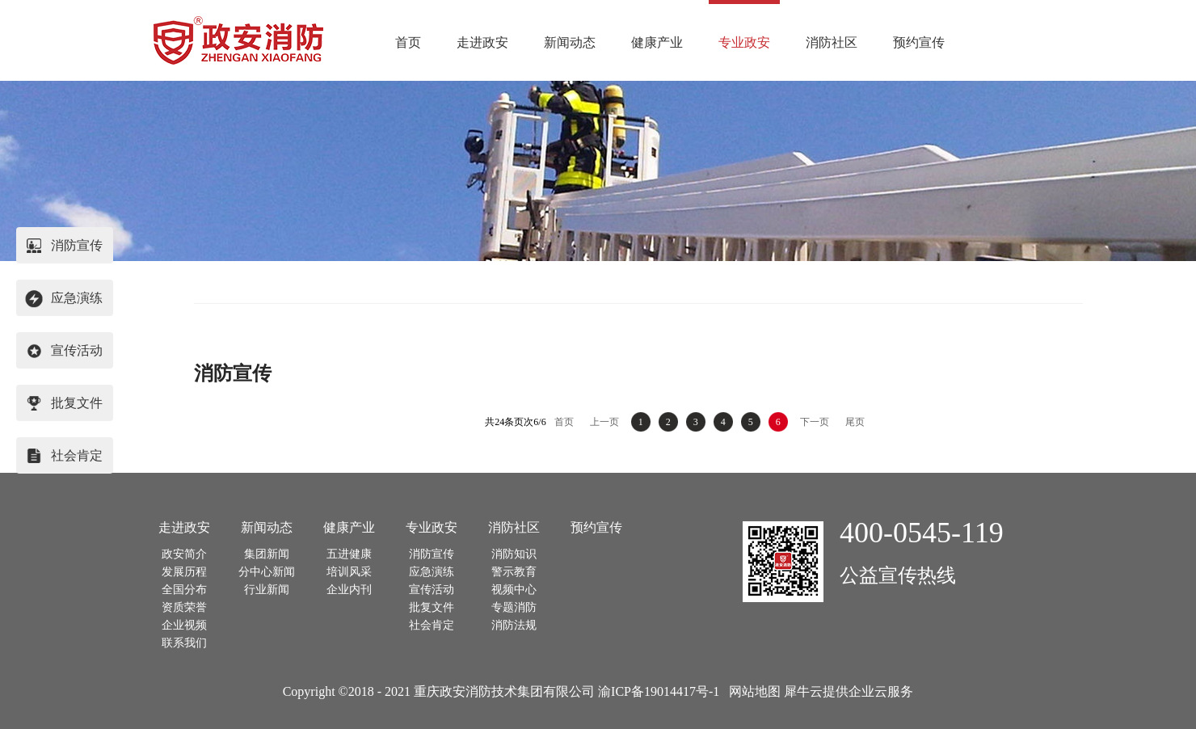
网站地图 (751, 691)
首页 (408, 42)
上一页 (604, 422)
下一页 (814, 422)
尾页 (855, 422)
